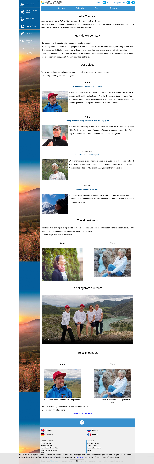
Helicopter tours (29, 41)
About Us (90, 441)
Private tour (30, 18)
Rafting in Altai (46, 443)
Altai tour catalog (93, 443)
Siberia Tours (30, 26)
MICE (89, 450)
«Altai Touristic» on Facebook (82, 413)
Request (62, 8)
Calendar (80, 8)
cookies (80, 457)
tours (31, 11)
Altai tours (29, 4)
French (92, 434)
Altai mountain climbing (49, 450)
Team (97, 8)
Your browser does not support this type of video (87, 319)
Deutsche (47, 434)
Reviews (114, 8)
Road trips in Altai (47, 441)
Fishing (28, 33)
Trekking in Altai (46, 445)
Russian (92, 430)
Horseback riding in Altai (49, 448)
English (46, 430)
